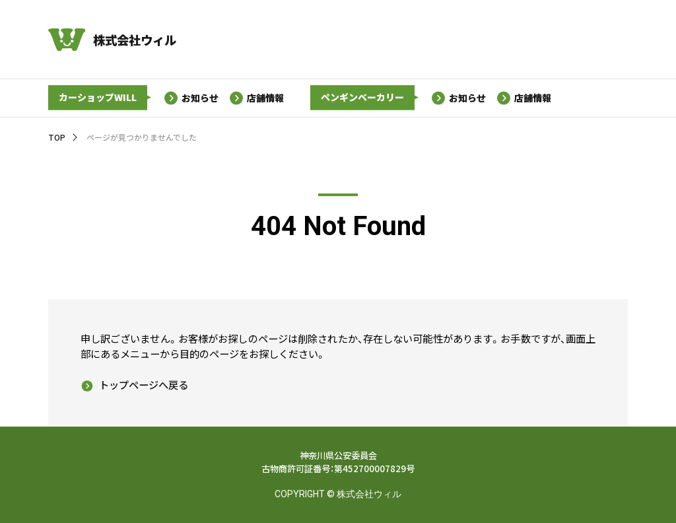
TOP (56, 137)
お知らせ (200, 97)
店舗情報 (266, 97)
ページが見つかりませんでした (141, 137)
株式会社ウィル (134, 39)
